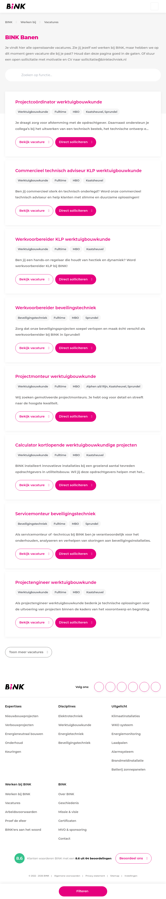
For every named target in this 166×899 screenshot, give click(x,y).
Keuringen (13, 752)
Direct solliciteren (74, 142)
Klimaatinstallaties (125, 717)
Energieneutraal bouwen (24, 734)
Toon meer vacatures (26, 653)
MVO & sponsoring (72, 830)
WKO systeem (122, 726)
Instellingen (131, 876)
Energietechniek (71, 734)
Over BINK (66, 795)
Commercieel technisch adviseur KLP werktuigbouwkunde (79, 170)
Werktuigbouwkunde (74, 726)
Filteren (82, 891)
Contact (64, 839)
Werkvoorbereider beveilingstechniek (56, 308)
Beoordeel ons (131, 859)
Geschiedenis (68, 804)
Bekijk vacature (32, 142)
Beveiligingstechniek (74, 743)
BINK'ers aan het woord (23, 830)
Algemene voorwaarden (67, 876)
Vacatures (52, 22)
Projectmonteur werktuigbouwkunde (56, 376)
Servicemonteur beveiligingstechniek (56, 514)
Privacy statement (95, 876)
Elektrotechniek (70, 717)
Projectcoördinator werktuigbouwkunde (59, 101)
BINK (9, 22)
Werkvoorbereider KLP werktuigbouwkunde (63, 239)
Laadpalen (119, 743)
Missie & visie (68, 812)
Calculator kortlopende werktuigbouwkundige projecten (77, 445)
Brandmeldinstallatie (127, 761)
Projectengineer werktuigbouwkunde (56, 583)
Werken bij (28, 22)
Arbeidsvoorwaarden (21, 812)
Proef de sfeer (15, 821)
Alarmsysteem (122, 752)
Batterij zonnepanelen (128, 770)
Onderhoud (14, 743)
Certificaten (67, 821)
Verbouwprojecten (19, 726)
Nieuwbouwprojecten (21, 717)
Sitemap (114, 876)
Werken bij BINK (17, 795)
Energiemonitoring (126, 734)
